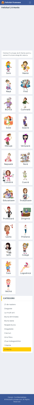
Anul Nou (8, 337)
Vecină (8, 291)
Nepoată (8, 164)
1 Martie (7, 345)
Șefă (8, 255)
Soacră (25, 128)
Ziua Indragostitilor (12, 341)
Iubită (8, 237)
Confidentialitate (20, 397)
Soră (8, 73)
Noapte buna (10, 325)
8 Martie (7, 349)
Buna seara (9, 321)
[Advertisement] (17, 31)
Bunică (8, 109)
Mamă (25, 73)
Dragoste (8, 308)
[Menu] (30, 2)
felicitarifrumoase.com (14, 399)
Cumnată (25, 109)
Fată (8, 273)
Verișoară (25, 146)
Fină (25, 91)
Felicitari (5, 7)
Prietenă (25, 237)
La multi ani (9, 313)
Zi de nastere (10, 304)
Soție (8, 128)
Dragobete (8, 329)
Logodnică (25, 273)
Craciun (7, 333)
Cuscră (25, 182)
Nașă (8, 91)
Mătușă (8, 146)
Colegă (25, 255)
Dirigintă (25, 218)
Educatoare (9, 200)
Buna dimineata (11, 317)
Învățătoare (25, 200)
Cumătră (8, 182)
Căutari (10, 397)
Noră (25, 164)
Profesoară (8, 218)
